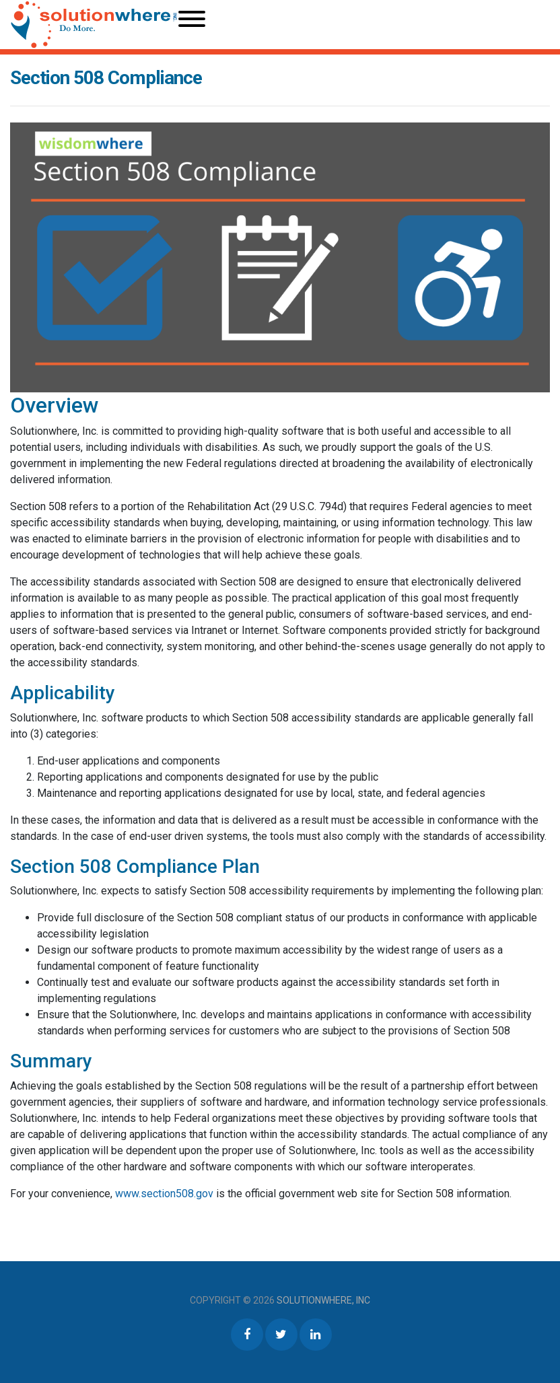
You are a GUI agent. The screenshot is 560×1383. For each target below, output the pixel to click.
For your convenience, (62, 1193)
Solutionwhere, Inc (323, 1300)
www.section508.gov (165, 1193)
